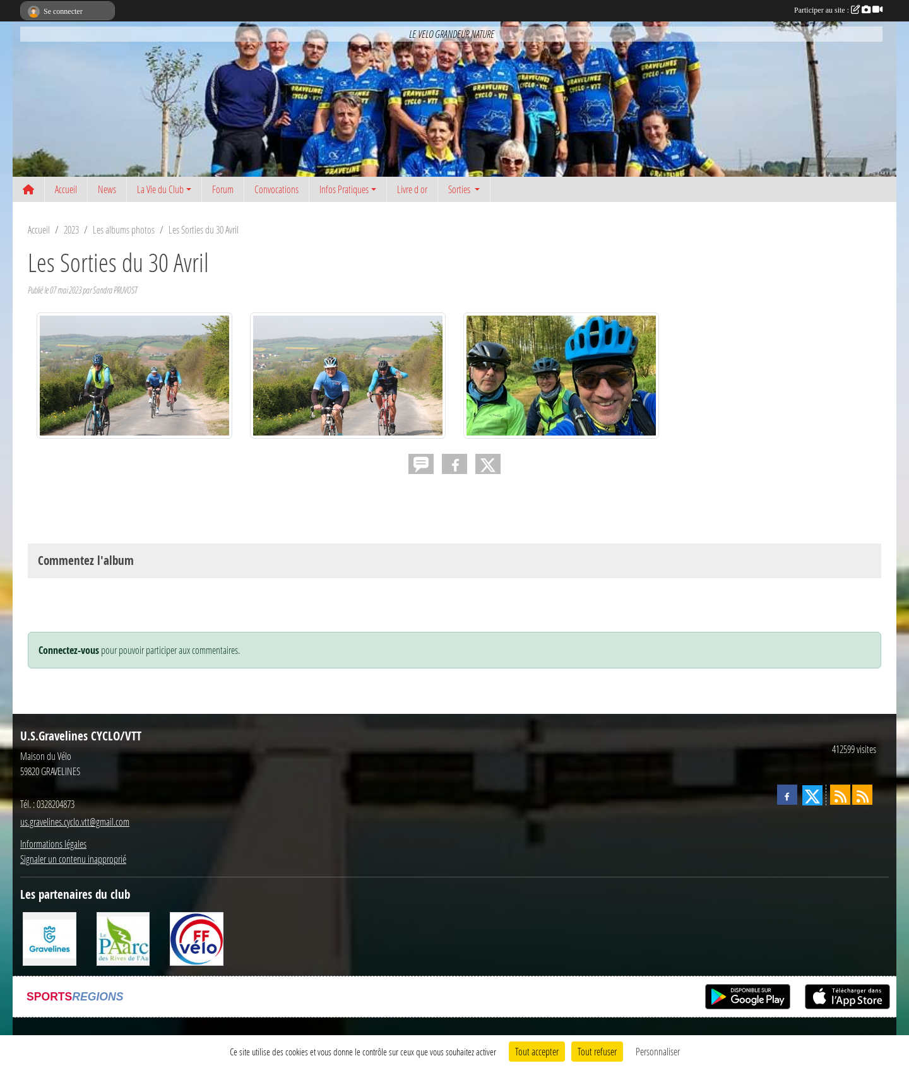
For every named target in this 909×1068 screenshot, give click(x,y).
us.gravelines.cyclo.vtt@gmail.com (74, 821)
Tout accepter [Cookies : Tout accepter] (537, 1051)
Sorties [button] (460, 189)
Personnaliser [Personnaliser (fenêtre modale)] (658, 1051)
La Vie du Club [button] (160, 189)
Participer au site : (838, 10)
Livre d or (412, 189)
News (107, 189)
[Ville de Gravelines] (49, 937)
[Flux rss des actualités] (840, 795)
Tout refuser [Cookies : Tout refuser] (597, 1051)
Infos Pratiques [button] (344, 189)
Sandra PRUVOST (115, 290)
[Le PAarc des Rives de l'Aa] (123, 937)
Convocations (276, 189)
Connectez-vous (69, 650)
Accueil (66, 189)
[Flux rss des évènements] (862, 795)
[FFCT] (196, 937)
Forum (223, 189)
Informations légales (53, 843)
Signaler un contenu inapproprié (73, 858)
